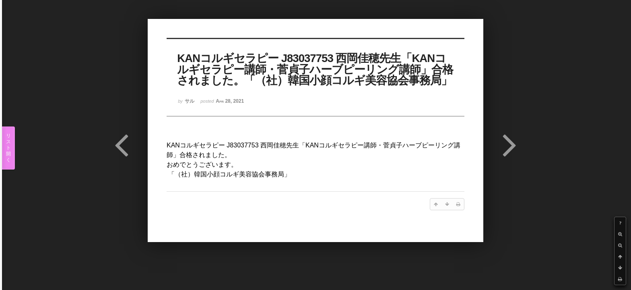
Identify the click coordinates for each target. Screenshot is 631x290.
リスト (8, 148)
